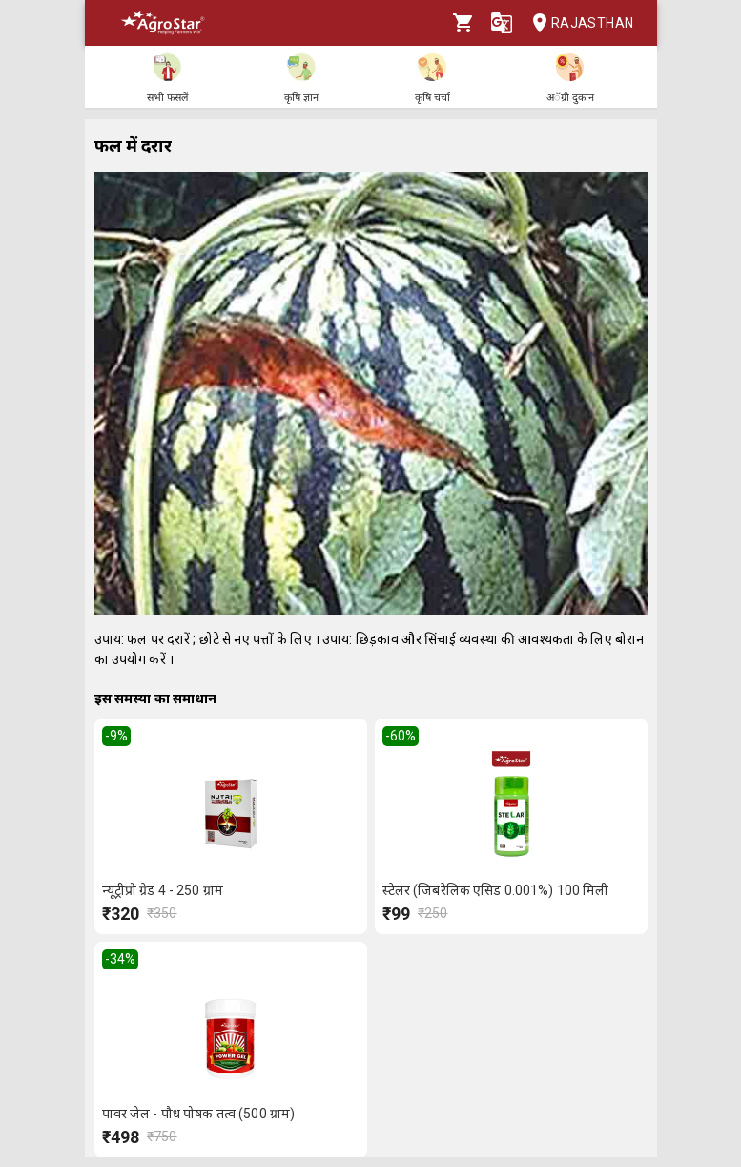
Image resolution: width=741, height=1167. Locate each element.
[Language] (502, 23)
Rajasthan (577, 23)
